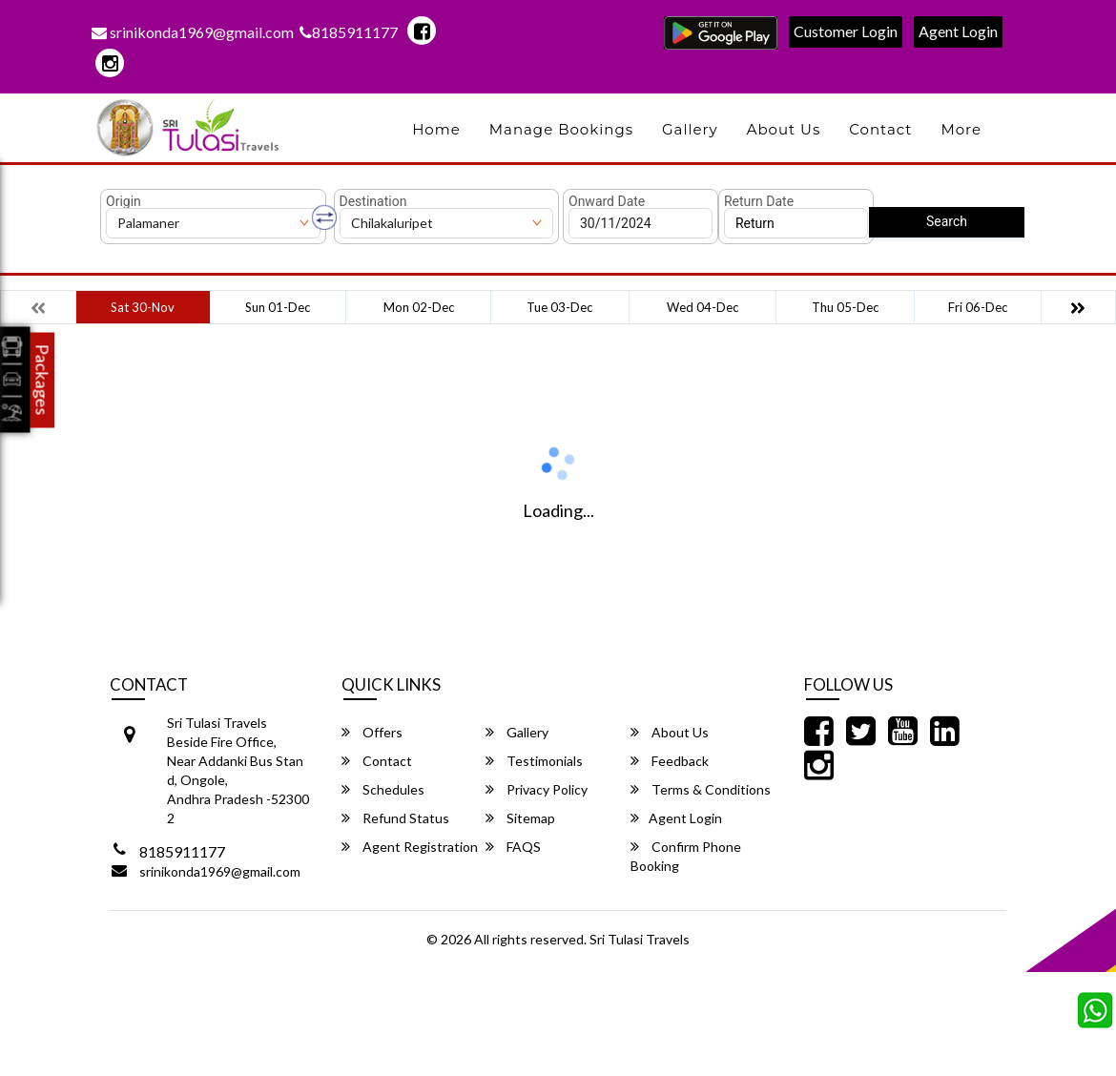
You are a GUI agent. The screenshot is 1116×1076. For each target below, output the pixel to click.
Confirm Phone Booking (685, 856)
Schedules (382, 789)
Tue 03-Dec (559, 307)
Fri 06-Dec (977, 307)
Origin (123, 201)
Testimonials (534, 761)
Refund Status (395, 818)
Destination (373, 201)
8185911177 (349, 32)
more (961, 129)
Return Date (759, 201)
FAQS (513, 846)
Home (436, 129)
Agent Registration (409, 846)
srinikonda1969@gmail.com (193, 32)
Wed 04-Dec (702, 307)
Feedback (669, 761)
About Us (784, 129)
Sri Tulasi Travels (639, 939)
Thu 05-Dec (845, 307)
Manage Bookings (561, 129)
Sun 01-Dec (277, 307)
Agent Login (958, 31)
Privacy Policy (537, 789)
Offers (372, 732)
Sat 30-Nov (143, 307)
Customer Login (846, 31)
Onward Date (606, 201)
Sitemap (520, 818)
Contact (880, 129)
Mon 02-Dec (418, 307)
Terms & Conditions (700, 789)
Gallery (690, 129)
